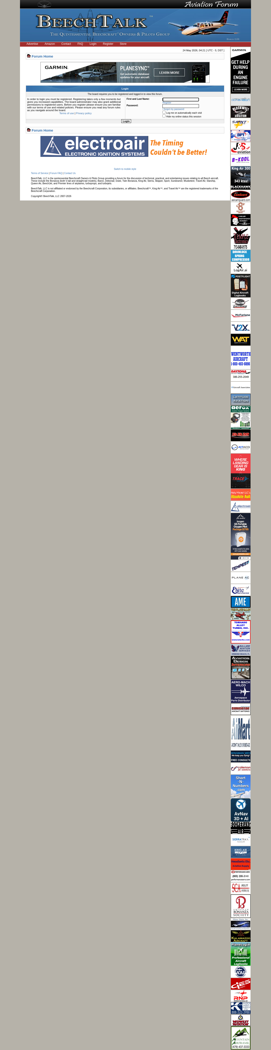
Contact (66, 43)
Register (108, 43)
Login (92, 43)
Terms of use (66, 113)
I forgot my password (173, 109)
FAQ (80, 43)
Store (123, 43)
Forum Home (42, 56)
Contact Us (70, 173)
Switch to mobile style (125, 169)
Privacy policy (84, 113)
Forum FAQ (56, 173)
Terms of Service (39, 173)
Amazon (50, 43)
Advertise (32, 43)
